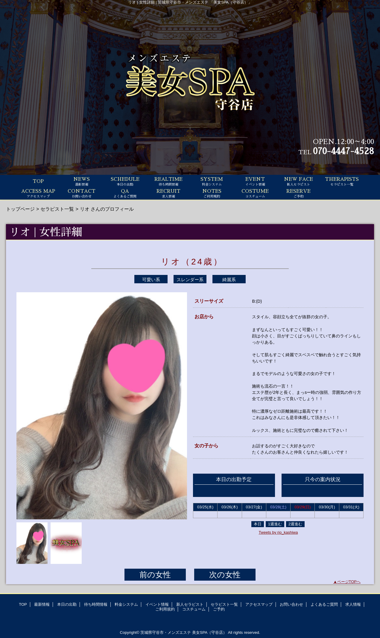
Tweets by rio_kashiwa (278, 532)
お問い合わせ (291, 604)
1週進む (275, 524)
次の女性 (225, 574)
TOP (38, 181)
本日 (258, 524)
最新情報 (42, 604)
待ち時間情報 (95, 604)
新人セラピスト (189, 604)
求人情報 (353, 604)
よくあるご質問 (324, 604)
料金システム (126, 604)
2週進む (295, 524)
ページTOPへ (349, 581)
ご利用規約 (165, 609)
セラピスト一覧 (57, 209)
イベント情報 (157, 604)
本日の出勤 (67, 604)
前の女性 (155, 574)
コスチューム (194, 609)
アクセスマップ (259, 604)
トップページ (20, 209)
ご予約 (219, 609)
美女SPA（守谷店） (209, 632)
